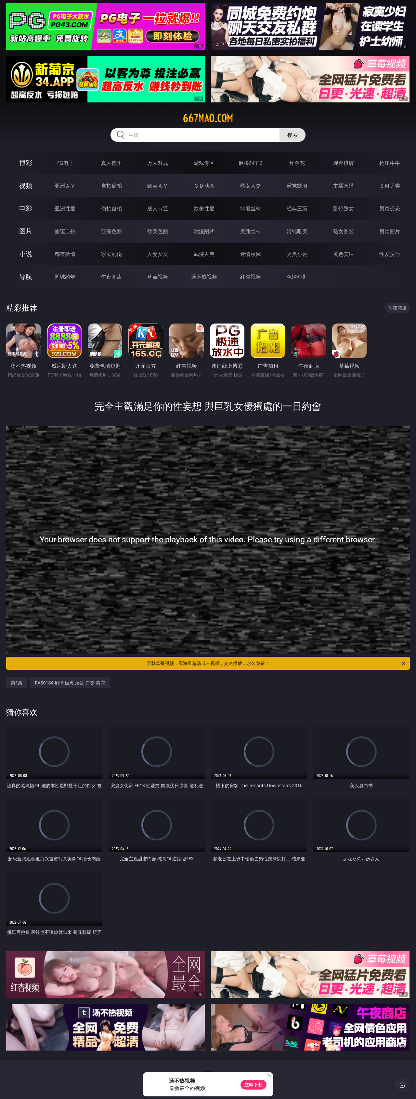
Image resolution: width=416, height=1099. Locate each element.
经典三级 (297, 208)
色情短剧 (297, 276)
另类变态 (389, 208)
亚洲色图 (111, 231)
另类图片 (389, 231)
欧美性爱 (204, 208)
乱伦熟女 (343, 208)
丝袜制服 (297, 185)
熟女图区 (343, 231)
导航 (25, 276)
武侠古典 (204, 254)
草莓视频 (157, 276)
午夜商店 (111, 276)
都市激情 (65, 254)
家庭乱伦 (111, 254)
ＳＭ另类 (389, 185)
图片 (25, 231)
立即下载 (253, 1084)
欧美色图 (157, 231)
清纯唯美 (297, 231)
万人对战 (157, 162)
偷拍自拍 (111, 208)
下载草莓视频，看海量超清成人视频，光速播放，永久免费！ (277, 663)
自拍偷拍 (111, 185)
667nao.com (208, 118)
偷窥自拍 (65, 231)
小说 (25, 253)
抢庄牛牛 (389, 162)
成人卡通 (157, 208)
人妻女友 (157, 254)
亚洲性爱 (65, 208)
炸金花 (297, 162)
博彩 (25, 162)
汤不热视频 (204, 276)
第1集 (16, 683)
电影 (25, 208)
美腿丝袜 (250, 231)
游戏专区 (204, 162)
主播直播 (343, 185)
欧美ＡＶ (157, 185)
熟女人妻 (250, 185)
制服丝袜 (250, 208)
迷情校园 (250, 254)
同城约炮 (65, 276)
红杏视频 (250, 276)
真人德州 (111, 162)
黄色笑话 (343, 254)
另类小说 (297, 254)
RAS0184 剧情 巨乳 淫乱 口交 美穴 (70, 683)
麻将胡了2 (250, 162)
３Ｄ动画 (204, 185)
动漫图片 (204, 231)
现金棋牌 (343, 162)
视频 (25, 185)
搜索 (292, 135)
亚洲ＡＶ (65, 185)
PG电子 (64, 162)
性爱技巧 (389, 254)
